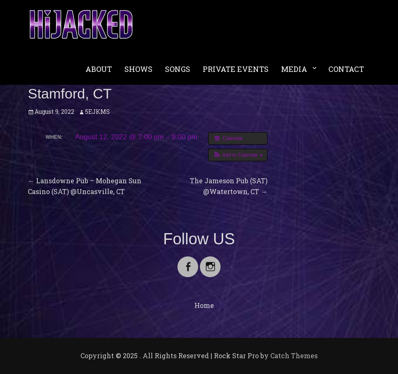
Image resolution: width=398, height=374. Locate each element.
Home (204, 305)
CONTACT (346, 69)
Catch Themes (294, 355)
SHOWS (138, 69)
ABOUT (98, 69)
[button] (238, 155)
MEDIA (294, 69)
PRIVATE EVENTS (236, 69)
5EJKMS (97, 112)
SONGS (177, 69)
